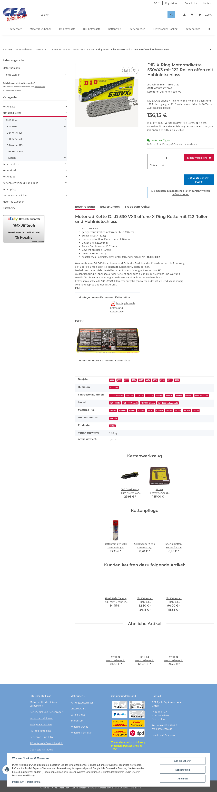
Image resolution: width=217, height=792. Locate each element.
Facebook (169, 735)
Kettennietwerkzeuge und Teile (20, 182)
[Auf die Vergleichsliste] (126, 70)
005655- (149, 395)
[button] (184, 15)
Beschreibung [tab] (85, 206)
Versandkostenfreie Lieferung (182, 122)
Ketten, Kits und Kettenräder (46, 712)
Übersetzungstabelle (41, 749)
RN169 (178, 410)
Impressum (77, 720)
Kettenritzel (115, 29)
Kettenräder (9, 176)
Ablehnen (182, 778)
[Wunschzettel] (192, 15)
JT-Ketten (10, 157)
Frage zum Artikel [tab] (137, 206)
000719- (129, 395)
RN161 (150, 410)
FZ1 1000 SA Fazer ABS (168, 403)
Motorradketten (12, 112)
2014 (141, 380)
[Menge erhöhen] (163, 165)
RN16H (187, 410)
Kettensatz (9, 106)
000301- (188, 395)
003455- (139, 395)
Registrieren (172, 3)
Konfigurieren (182, 769)
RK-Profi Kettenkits (40, 730)
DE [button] (155, 3)
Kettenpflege (193, 29)
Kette (112, 426)
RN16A (132, 410)
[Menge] (166, 158)
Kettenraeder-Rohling (165, 29)
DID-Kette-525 (15, 145)
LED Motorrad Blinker (15, 195)
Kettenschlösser (12, 164)
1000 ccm (114, 388)
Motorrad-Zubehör (40, 29)
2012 (162, 380)
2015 (148, 380)
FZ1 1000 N (115, 403)
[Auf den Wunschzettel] (135, 70)
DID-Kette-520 (15, 139)
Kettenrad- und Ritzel (42, 737)
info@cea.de (40, 86)
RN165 (196, 410)
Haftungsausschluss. (82, 702)
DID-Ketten (11, 126)
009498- (179, 395)
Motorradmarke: (12, 68)
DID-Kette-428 (15, 132)
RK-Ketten (11, 120)
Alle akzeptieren (182, 761)
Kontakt (207, 3)
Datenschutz (78, 714)
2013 (155, 380)
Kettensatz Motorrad (41, 718)
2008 (119, 380)
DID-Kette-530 (15, 151)
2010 (177, 380)
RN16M (159, 410)
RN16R (113, 410)
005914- (169, 395)
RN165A (122, 410)
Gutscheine (191, 3)
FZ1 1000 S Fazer (148, 403)
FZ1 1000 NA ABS (130, 403)
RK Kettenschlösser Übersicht (46, 743)
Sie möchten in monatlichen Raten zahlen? (180, 192)
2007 (126, 380)
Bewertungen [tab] (110, 206)
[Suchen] (103, 14)
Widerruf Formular (81, 732)
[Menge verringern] (151, 158)
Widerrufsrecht (79, 726)
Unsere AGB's (78, 708)
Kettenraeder (137, 29)
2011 (169, 380)
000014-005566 (201, 395)
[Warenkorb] (205, 15)
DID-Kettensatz (91, 29)
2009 (112, 380)
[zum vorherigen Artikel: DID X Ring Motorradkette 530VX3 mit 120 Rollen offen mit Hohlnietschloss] (210, 49)
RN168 (169, 410)
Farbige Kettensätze (41, 724)
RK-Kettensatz (67, 29)
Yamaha (113, 418)
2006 (134, 380)
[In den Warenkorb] (78, 61)
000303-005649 (116, 395)
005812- (159, 395)
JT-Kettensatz (14, 29)
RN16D (141, 410)
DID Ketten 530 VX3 (171, 91)
